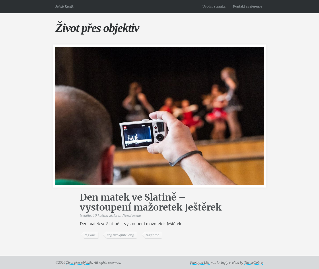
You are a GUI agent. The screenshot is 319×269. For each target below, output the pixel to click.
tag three (152, 235)
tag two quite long (120, 235)
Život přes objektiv (97, 28)
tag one (90, 235)
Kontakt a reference (247, 6)
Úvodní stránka (214, 6)
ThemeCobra (253, 262)
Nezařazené (131, 215)
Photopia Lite (200, 262)
